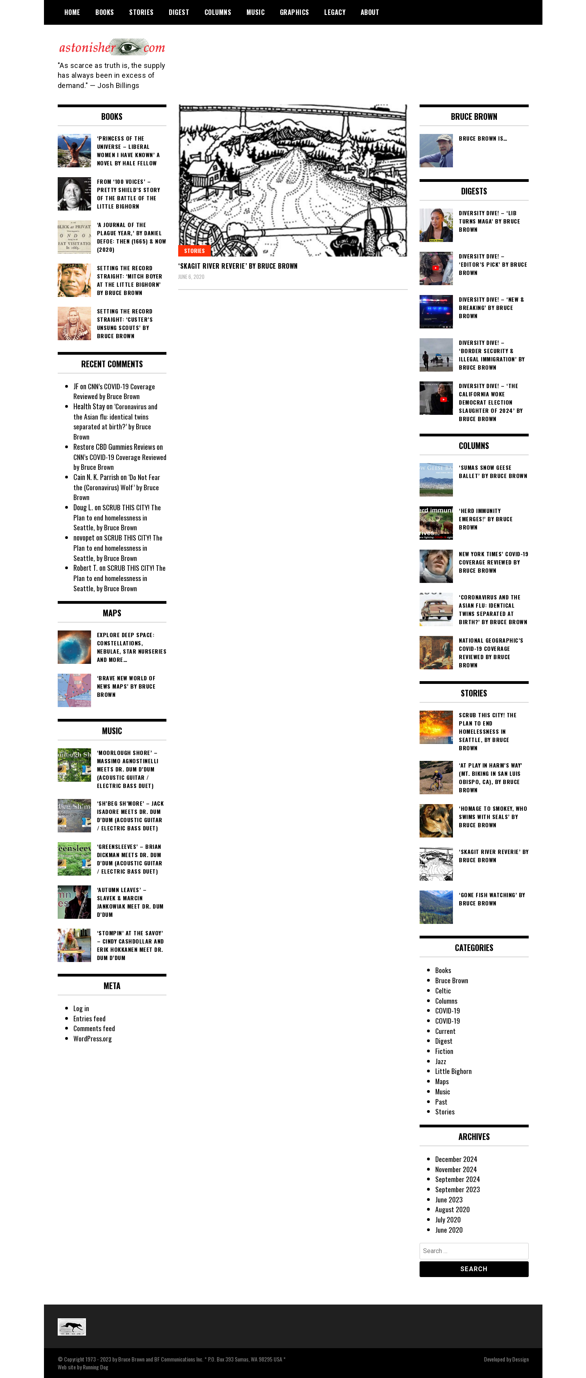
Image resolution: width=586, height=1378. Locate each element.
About (370, 12)
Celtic (443, 990)
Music (255, 12)
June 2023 (449, 1199)
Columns (218, 12)
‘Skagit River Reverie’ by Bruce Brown (238, 266)
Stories (141, 12)
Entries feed (89, 1018)
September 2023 (457, 1189)
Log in (81, 1008)
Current (445, 1031)
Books (104, 12)
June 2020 (449, 1229)
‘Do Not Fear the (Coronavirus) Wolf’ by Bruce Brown (116, 487)
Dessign (520, 1359)
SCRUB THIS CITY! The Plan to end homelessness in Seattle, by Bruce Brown (117, 517)
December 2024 (456, 1159)
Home (72, 12)
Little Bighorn (453, 1071)
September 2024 (457, 1179)
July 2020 (448, 1219)
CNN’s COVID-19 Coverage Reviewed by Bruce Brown (114, 391)
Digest (179, 12)
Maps (442, 1081)
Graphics (294, 12)
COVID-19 (447, 1010)
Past (441, 1101)
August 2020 (452, 1209)
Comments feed (94, 1028)
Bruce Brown (452, 980)
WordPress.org (92, 1038)
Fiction (444, 1051)
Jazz (440, 1061)
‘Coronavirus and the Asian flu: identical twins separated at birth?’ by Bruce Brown (115, 421)
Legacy (334, 12)
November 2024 (456, 1169)
